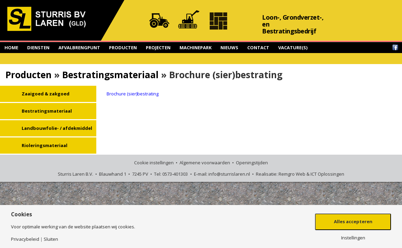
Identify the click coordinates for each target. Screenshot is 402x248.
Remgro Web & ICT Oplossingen (311, 174)
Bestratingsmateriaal (110, 75)
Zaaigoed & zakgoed (45, 94)
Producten (123, 47)
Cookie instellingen (154, 162)
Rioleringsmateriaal (44, 145)
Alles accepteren (353, 221)
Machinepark (195, 47)
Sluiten (51, 239)
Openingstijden (252, 162)
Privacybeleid (25, 239)
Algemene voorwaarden (205, 162)
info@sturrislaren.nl (229, 174)
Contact (258, 47)
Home (11, 47)
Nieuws (229, 47)
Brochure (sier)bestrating (133, 94)
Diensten (38, 47)
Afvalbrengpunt (79, 47)
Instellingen (353, 238)
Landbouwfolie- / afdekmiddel (57, 128)
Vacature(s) (292, 47)
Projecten (158, 47)
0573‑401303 (175, 174)
